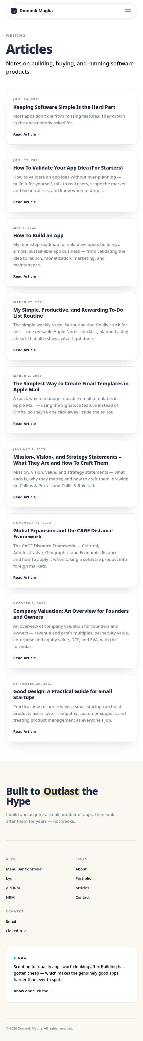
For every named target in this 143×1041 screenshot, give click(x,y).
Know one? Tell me (34, 991)
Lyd (9, 878)
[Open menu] (128, 11)
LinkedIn (16, 931)
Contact (83, 897)
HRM (10, 897)
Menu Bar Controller (24, 868)
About (81, 868)
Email (11, 921)
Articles (82, 887)
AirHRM (13, 887)
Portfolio (84, 878)
